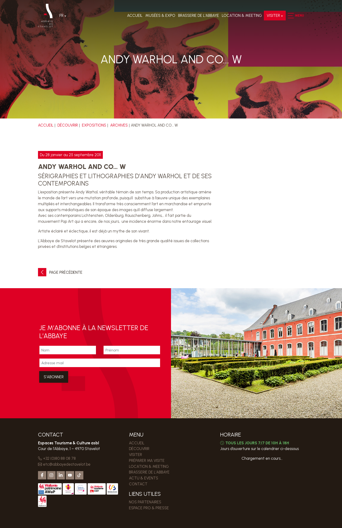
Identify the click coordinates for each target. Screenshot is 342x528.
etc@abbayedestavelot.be (64, 464)
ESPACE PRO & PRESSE (149, 507)
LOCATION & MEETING (241, 16)
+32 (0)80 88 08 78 (57, 458)
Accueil (134, 16)
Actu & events (143, 478)
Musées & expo (160, 16)
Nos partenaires (145, 502)
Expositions (94, 125)
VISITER (273, 16)
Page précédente (60, 272)
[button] (290, 16)
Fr (62, 16)
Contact (138, 484)
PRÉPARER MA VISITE (147, 460)
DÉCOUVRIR (67, 125)
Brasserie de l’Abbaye (198, 16)
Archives (119, 125)
